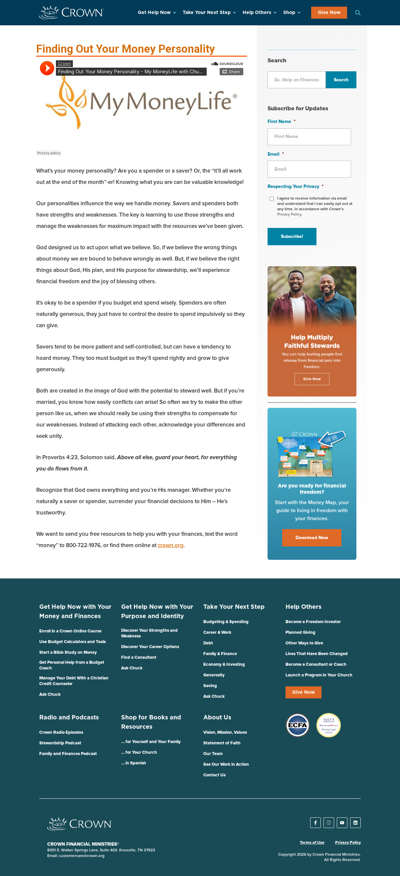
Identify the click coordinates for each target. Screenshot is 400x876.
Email (276, 154)
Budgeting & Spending (226, 622)
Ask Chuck (50, 694)
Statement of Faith (222, 743)
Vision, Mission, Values (225, 732)
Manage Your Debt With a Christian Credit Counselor (73, 681)
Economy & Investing (224, 664)
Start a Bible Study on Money (68, 652)
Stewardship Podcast (60, 743)
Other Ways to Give (304, 643)
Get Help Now (154, 12)
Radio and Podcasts (69, 718)
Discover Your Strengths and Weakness (149, 633)
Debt (208, 643)
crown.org (170, 545)
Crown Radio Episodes (61, 732)
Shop (289, 12)
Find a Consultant (138, 657)
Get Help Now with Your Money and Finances (75, 611)
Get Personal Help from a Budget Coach (71, 665)
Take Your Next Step (207, 12)
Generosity (214, 675)
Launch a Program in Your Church (319, 675)
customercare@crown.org (81, 856)
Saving (210, 686)
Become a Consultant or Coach (316, 664)
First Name (282, 121)
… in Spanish (133, 763)
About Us (217, 718)
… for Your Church (139, 752)
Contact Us (214, 775)
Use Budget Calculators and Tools (72, 642)
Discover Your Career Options (150, 647)
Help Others (257, 12)
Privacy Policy (348, 843)
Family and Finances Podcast (68, 754)
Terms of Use (312, 843)
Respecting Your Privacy (295, 186)
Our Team (213, 754)
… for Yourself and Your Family (151, 742)
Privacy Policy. (289, 215)
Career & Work (217, 632)
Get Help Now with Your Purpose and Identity (157, 611)
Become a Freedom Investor (313, 622)
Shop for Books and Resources (151, 722)
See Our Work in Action (226, 764)
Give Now (329, 12)
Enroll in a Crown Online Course (70, 631)
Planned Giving (300, 632)
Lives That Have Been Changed (317, 654)
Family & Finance (220, 654)
